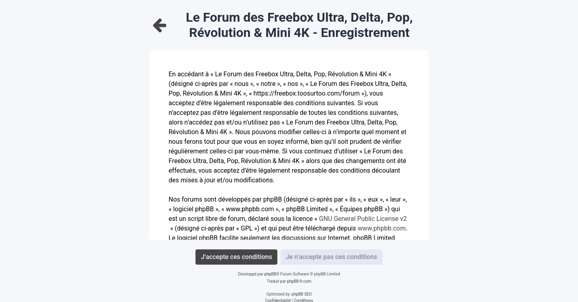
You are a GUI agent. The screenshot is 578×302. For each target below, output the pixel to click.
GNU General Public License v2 (363, 218)
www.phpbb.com (382, 228)
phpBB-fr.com (299, 281)
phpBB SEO (301, 294)
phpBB (270, 274)
